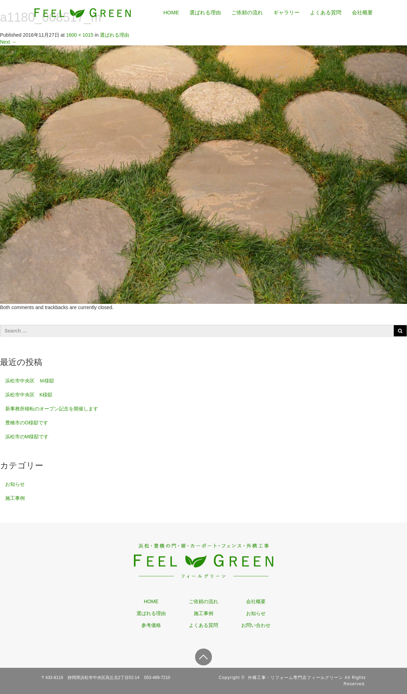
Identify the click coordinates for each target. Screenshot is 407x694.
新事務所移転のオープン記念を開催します (51, 408)
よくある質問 (325, 12)
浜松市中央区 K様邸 (28, 394)
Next (8, 42)
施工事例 (15, 498)
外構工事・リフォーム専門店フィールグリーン (295, 677)
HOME (171, 12)
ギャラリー (286, 12)
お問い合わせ (256, 625)
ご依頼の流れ (247, 12)
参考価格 (151, 625)
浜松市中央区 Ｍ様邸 (29, 380)
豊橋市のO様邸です (26, 422)
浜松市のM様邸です (27, 436)
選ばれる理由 (205, 12)
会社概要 (362, 12)
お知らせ (15, 484)
